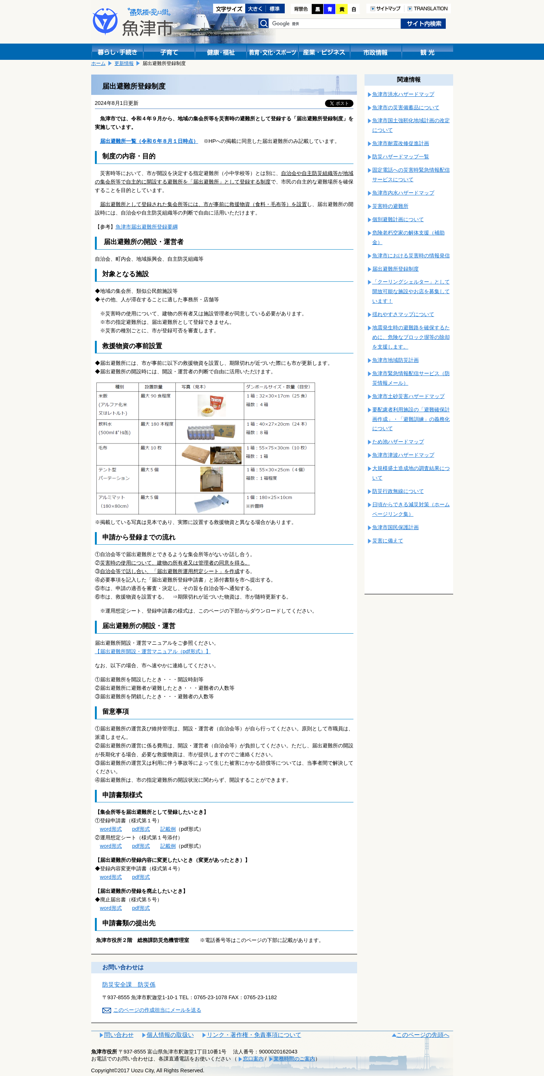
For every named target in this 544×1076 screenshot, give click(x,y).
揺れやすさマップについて (403, 314)
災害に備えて (387, 541)
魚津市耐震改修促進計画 (400, 143)
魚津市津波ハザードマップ (403, 455)
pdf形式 (141, 829)
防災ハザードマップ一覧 (400, 157)
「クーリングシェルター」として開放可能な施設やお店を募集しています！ (411, 291)
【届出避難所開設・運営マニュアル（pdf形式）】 (153, 651)
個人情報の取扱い (170, 1035)
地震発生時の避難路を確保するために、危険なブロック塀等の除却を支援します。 (411, 337)
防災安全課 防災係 (128, 984)
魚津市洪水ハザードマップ (403, 94)
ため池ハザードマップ (398, 442)
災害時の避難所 (390, 206)
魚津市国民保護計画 (395, 527)
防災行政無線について (398, 491)
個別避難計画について (398, 219)
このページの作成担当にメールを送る (157, 1010)
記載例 (168, 829)
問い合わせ (119, 1035)
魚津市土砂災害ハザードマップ (408, 396)
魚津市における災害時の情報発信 (411, 255)
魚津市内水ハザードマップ (403, 193)
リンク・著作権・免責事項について (254, 1035)
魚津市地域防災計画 (395, 360)
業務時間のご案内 (294, 1059)
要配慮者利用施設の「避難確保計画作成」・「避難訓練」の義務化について (411, 419)
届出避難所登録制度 (395, 269)
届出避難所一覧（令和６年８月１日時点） (149, 141)
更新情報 (124, 63)
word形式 (111, 829)
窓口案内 (253, 1059)
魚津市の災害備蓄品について (405, 107)
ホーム (98, 63)
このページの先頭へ (422, 1035)
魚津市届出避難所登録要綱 (147, 227)
